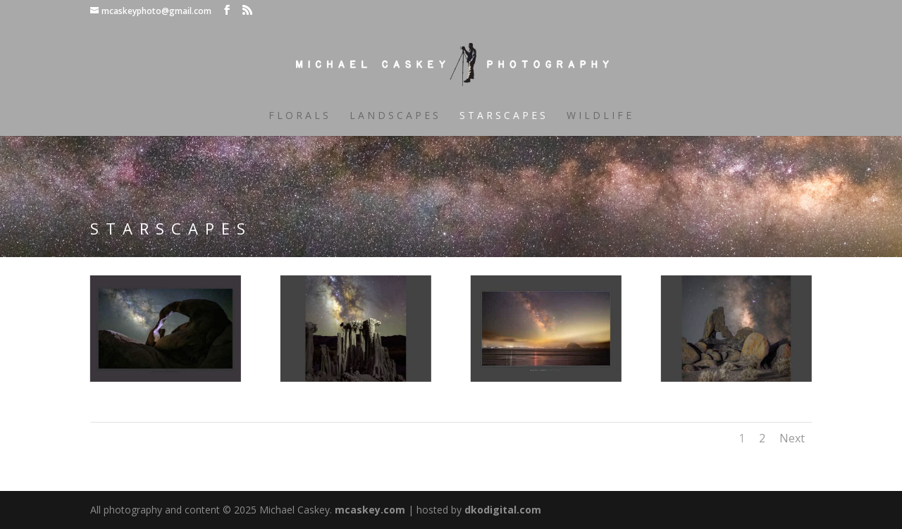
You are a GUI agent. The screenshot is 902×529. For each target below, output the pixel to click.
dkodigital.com (502, 509)
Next (792, 438)
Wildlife (600, 116)
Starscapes (503, 116)
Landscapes (395, 116)
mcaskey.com (370, 509)
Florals (299, 116)
